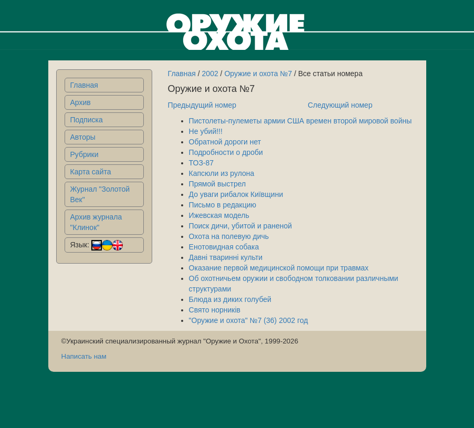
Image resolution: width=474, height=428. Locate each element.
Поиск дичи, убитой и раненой (240, 226)
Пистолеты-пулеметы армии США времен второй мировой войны (300, 121)
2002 (210, 73)
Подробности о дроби (226, 152)
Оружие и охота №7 (258, 73)
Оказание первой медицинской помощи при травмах (279, 268)
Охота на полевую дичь (229, 236)
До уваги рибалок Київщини (236, 194)
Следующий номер (340, 105)
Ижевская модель (219, 215)
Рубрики (84, 154)
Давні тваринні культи (226, 257)
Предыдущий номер (202, 105)
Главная (84, 85)
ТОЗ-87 (201, 163)
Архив (80, 102)
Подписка (86, 120)
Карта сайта (90, 172)
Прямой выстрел (217, 184)
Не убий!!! (206, 131)
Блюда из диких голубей (230, 299)
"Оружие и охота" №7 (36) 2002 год (248, 320)
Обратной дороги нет (225, 142)
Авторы (83, 137)
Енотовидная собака (224, 247)
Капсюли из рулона (222, 173)
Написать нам (84, 356)
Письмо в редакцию (223, 205)
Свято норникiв (214, 310)
